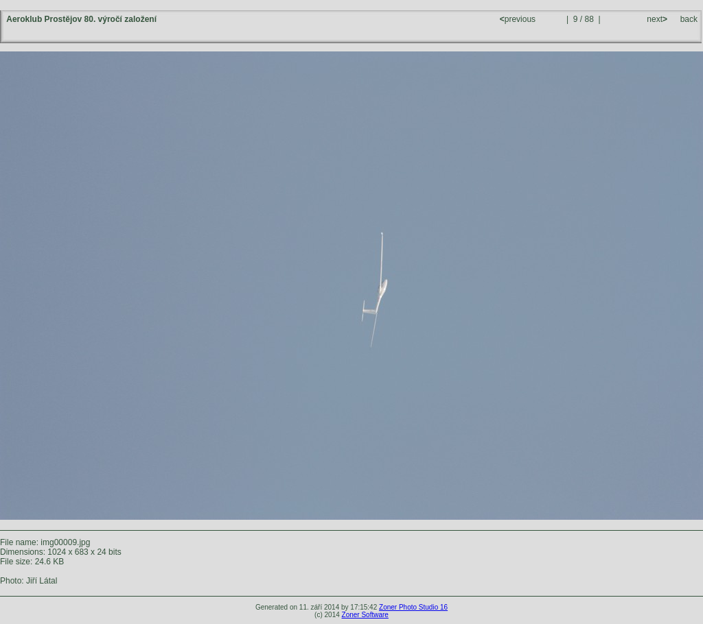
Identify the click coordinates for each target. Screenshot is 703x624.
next (656, 19)
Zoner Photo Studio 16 (413, 607)
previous (519, 19)
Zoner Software (365, 615)
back (689, 19)
